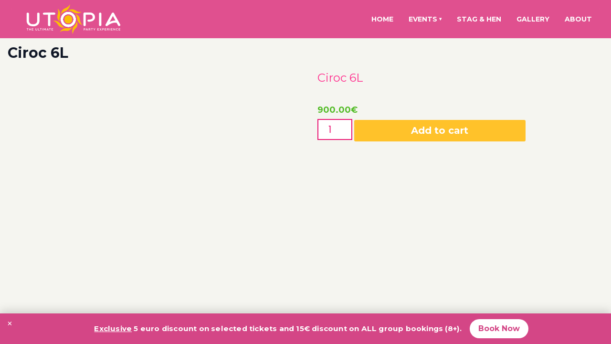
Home (382, 19)
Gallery (532, 19)
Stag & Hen (479, 19)
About (578, 19)
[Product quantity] (334, 129)
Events (425, 19)
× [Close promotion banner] (10, 323)
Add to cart (439, 130)
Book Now (499, 328)
